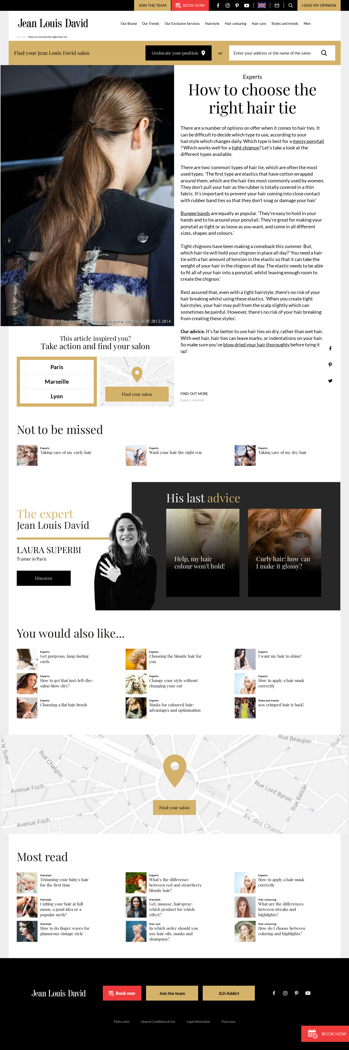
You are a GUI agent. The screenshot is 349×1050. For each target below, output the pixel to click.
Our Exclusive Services (182, 23)
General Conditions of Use (158, 1021)
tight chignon (245, 148)
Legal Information (198, 1021)
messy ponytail (308, 141)
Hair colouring (235, 23)
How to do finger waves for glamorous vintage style (65, 931)
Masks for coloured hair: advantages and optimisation (175, 707)
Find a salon (121, 1021)
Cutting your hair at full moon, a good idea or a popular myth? (61, 909)
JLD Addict (228, 993)
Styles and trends (285, 23)
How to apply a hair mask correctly (281, 683)
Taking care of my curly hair (66, 452)
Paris (56, 366)
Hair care (259, 23)
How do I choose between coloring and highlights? (281, 931)
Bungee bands (195, 213)
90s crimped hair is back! (281, 704)
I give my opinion (319, 5)
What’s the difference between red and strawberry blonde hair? (175, 885)
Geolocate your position (178, 53)
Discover (43, 578)
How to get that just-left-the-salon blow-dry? (66, 683)
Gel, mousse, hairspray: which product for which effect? (172, 909)
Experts (186, 400)
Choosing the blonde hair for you (175, 659)
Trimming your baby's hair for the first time (64, 882)
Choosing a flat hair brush (63, 704)
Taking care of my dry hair (282, 452)
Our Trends (150, 23)
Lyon (57, 396)
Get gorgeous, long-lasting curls (64, 659)
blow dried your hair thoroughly (256, 344)
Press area (228, 1021)
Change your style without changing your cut (173, 683)
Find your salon (137, 394)
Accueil (21, 36)
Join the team (152, 5)
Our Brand (129, 23)
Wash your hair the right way (175, 452)
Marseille (57, 381)
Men (307, 23)
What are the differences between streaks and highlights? (281, 909)
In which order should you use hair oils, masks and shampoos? (173, 934)
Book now (190, 5)
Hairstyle (212, 23)
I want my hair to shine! (279, 656)
